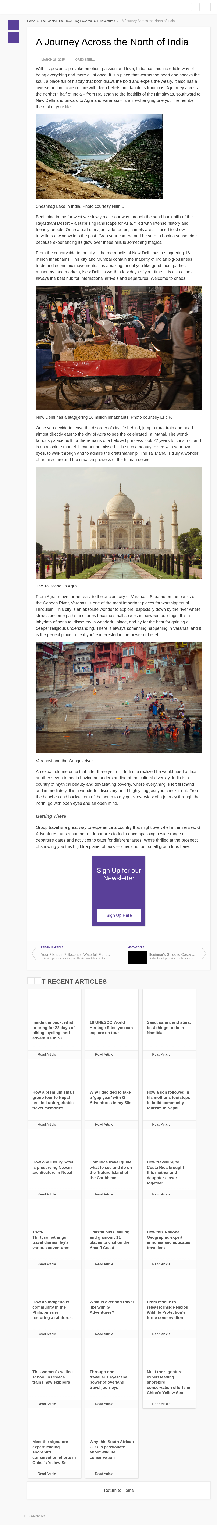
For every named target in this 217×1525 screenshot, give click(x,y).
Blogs (13, 37)
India (140, 68)
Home (13, 25)
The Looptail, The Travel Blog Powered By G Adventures (78, 21)
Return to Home (119, 1490)
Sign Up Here (119, 915)
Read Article (47, 1054)
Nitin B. (118, 206)
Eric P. (166, 417)
